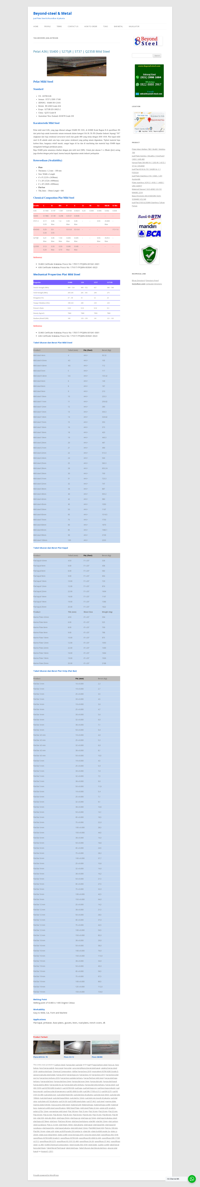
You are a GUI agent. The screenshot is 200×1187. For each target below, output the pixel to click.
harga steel (110, 1084)
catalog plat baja (45, 1071)
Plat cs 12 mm (52, 1124)
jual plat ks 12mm (77, 1098)
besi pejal (59, 1068)
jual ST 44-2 (91, 1101)
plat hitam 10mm (66, 1124)
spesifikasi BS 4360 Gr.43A (90, 1138)
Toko (105, 26)
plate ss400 (62, 1134)
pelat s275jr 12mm (40, 1111)
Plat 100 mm (73, 1111)
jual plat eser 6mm (101, 1094)
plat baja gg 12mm (88, 1118)
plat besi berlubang (80, 1121)
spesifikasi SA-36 (86, 1141)
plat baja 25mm (63, 1118)
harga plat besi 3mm (62, 1081)
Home (35, 26)
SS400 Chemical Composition (56, 1144)
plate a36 (50, 1131)
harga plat (70, 1064)
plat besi (53, 1121)
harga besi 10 (85, 1074)
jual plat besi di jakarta (83, 1094)
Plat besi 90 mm (64, 1121)
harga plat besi (47, 1081)
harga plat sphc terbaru (74, 1084)
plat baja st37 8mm (41, 1121)
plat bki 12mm (102, 1121)
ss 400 (41, 1144)
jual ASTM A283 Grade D (52, 1088)
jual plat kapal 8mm (61, 1098)
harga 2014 (61, 1074)
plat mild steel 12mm (79, 1128)
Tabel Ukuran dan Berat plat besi (93, 1148)
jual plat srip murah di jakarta (97, 1098)
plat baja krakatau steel (107, 1118)
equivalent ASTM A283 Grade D (105, 1071)
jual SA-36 (63, 1101)
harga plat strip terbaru (95, 1084)
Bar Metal (118, 26)
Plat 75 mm (97, 1114)
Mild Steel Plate (73, 1108)
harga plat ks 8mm (41, 1084)
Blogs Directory (138, 280)
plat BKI (92, 1121)
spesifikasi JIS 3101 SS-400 (68, 1141)
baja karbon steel (100, 1064)
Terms (59, 26)
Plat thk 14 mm (39, 1131)
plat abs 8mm (50, 1118)
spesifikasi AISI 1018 (109, 1134)
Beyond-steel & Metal (52, 13)
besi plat (67, 1068)
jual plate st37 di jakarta (48, 1101)
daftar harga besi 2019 (81, 1071)
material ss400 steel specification (52, 1108)
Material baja (87, 1104)
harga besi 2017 (98, 1074)
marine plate (110, 1101)
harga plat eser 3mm (80, 1081)
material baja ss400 (102, 1104)
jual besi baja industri (107, 1088)
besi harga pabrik (46, 1068)
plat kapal (88, 1124)
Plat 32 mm (47, 1114)
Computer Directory (154, 284)
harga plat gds (96, 1081)
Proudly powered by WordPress (46, 1175)
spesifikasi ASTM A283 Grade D (46, 1138)
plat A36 (40, 1118)
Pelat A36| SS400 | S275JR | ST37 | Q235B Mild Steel (71, 51)
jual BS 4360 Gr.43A (74, 1091)
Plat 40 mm (57, 1114)
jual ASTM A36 (68, 1088)
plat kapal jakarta (62, 1128)
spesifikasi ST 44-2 (102, 1141)
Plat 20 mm (103, 1111)
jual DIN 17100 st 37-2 (92, 1091)
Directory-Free (152, 280)
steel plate (92, 1144)
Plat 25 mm (112, 1111)
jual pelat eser (50, 1094)
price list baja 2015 (76, 1134)
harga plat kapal (110, 1081)
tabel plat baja (72, 1148)
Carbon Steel (59, 1064)
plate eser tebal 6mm (48, 1134)
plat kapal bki (98, 1124)
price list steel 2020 (92, 1134)
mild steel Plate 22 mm (89, 1108)
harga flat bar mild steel (94, 1078)
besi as (111, 1064)
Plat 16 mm (93, 1111)
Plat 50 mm (77, 1114)
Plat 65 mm (87, 1114)
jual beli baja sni (90, 1088)
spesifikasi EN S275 (48, 1141)
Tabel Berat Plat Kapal (56, 1148)
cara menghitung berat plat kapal (86, 1068)
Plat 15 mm (83, 1111)
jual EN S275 (107, 1091)
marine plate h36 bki (41, 1104)
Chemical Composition (62, 1071)
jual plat (79, 1064)
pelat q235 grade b (107, 1108)
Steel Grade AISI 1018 (78, 1144)
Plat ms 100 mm (111, 1128)
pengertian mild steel (58, 1111)
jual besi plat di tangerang (55, 1091)
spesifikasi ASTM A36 (69, 1138)
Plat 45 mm (67, 1114)
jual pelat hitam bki (65, 1094)
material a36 (76, 1104)
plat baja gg (75, 1118)
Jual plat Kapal (46, 1098)
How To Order (90, 26)
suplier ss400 (103, 1144)
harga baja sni (73, 1074)
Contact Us (73, 26)
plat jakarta (78, 1124)
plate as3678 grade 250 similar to (68, 1131)
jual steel (100, 1101)
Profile (47, 26)
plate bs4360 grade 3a (100, 1131)
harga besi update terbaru (71, 1078)
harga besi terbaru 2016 (49, 1078)
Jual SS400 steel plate (77, 1101)
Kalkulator (134, 26)
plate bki (86, 1131)
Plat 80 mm (106, 1114)
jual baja (78, 1088)
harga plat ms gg (56, 1084)
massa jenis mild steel (60, 1104)
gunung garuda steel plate (44, 1074)
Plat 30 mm (37, 1114)
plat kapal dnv (48, 1128)
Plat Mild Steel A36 (96, 1128)
